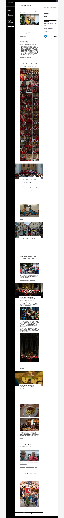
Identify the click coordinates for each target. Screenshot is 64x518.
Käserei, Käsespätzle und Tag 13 (29, 258)
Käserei (33, 280)
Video (21, 11)
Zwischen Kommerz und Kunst (52, 23)
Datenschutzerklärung (23, 28)
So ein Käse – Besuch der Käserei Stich (28, 387)
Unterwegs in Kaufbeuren (29, 473)
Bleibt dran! (24, 43)
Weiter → (32, 513)
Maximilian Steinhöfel (31, 11)
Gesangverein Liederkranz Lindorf (48, 28)
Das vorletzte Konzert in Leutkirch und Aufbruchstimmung (29, 181)
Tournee (31, 8)
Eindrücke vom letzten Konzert (28, 64)
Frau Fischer (27, 280)
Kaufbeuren (22, 368)
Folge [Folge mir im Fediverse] (55, 36)
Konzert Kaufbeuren (27, 299)
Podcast (28, 8)
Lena (26, 300)
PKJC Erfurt (9, 21)
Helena (27, 44)
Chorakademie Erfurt (10, 5)
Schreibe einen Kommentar (32, 44)
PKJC (26, 8)
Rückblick (24, 36)
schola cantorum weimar (11, 7)
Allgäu (21, 280)
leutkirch (22, 438)
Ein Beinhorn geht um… (28, 238)
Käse (30, 280)
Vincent (27, 66)
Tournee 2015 (34, 8)
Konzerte (24, 8)
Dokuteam (22, 57)
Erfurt (25, 57)
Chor (24, 280)
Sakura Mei (45, 23)
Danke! (22, 10)
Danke (21, 36)
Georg (29, 447)
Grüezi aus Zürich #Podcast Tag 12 (26, 445)
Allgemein (21, 256)
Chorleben (21, 8)
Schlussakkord (46, 29)
